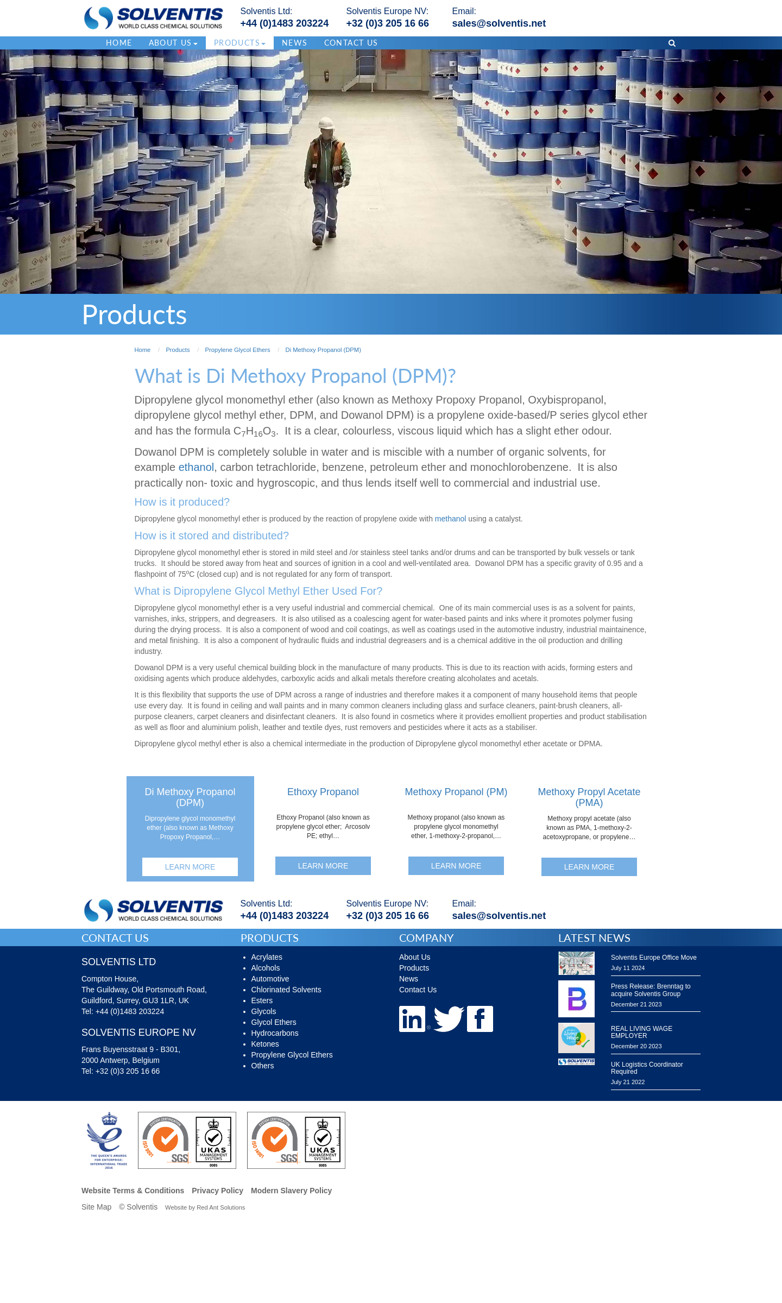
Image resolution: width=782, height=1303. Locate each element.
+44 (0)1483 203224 (285, 23)
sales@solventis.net (499, 23)
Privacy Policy (217, 1190)
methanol (450, 518)
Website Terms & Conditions (132, 1190)
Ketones (265, 1044)
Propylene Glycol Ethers (292, 1054)
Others (262, 1065)
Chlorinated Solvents (286, 989)
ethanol (197, 467)
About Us (415, 957)
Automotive (270, 978)
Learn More (190, 867)
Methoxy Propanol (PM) (456, 791)
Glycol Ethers (274, 1022)
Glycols (263, 1011)
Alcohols (265, 968)
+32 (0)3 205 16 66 (388, 23)
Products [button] (240, 42)
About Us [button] (173, 42)
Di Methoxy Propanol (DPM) (189, 797)
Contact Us (351, 42)
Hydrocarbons (275, 1033)
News (295, 42)
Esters (262, 1000)
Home (119, 42)
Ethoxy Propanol (323, 791)
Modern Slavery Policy (291, 1190)
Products (414, 968)
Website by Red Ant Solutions (205, 1207)
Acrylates (267, 957)
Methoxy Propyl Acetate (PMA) (589, 797)
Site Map (96, 1207)
